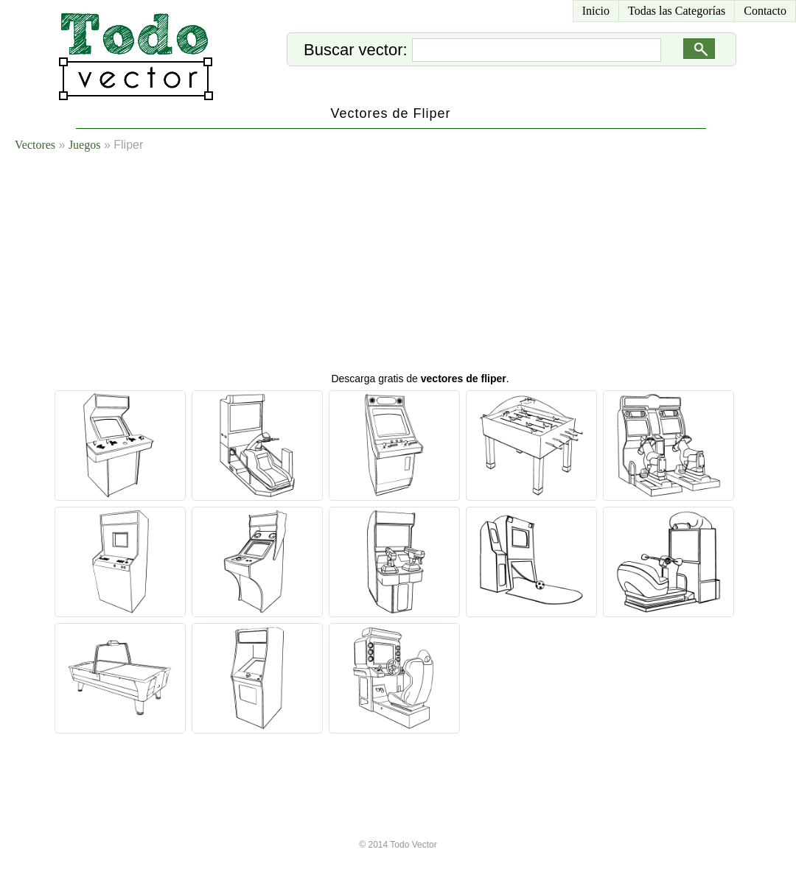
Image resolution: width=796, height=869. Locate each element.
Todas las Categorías (676, 10)
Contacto (765, 10)
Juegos (85, 144)
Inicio (596, 10)
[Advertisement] (283, 265)
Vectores (35, 144)
